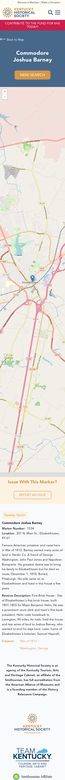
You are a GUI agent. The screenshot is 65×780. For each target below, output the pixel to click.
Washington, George (34, 648)
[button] (32, 278)
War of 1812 (28, 641)
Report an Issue (32, 495)
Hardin (14, 515)
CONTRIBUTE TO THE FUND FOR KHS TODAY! (32, 25)
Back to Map (15, 39)
